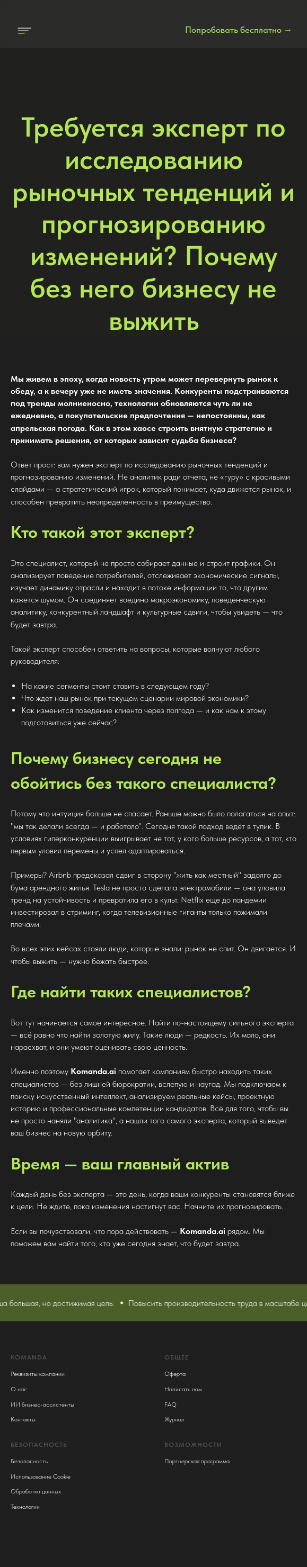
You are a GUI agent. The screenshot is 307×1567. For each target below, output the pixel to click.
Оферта (175, 1373)
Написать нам (183, 1389)
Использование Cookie (41, 1476)
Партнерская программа (197, 1461)
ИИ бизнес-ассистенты (42, 1404)
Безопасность (29, 1461)
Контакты (23, 1419)
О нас (19, 1389)
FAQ (170, 1404)
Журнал (174, 1419)
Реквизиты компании (38, 1373)
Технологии (25, 1506)
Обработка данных (36, 1491)
